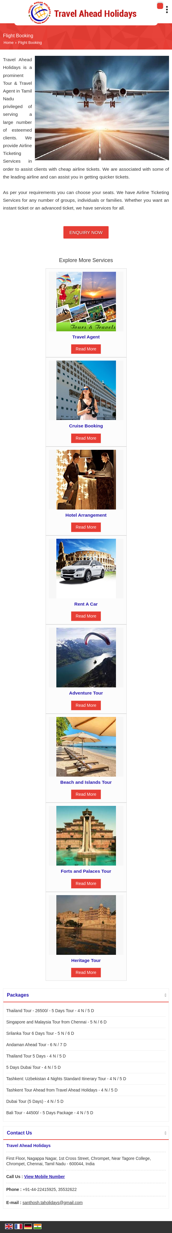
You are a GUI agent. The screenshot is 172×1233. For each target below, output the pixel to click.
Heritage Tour (86, 960)
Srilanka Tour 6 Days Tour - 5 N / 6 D (40, 1033)
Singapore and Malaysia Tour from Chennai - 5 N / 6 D (56, 1022)
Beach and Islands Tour (85, 782)
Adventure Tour (86, 692)
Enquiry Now (86, 232)
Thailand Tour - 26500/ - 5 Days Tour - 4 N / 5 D (50, 1010)
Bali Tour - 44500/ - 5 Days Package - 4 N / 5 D (49, 1112)
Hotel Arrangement (86, 515)
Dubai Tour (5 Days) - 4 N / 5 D (34, 1101)
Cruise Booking (86, 425)
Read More (86, 349)
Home (9, 43)
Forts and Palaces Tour (86, 871)
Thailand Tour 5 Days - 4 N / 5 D (36, 1056)
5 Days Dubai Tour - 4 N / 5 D (33, 1067)
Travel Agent (86, 336)
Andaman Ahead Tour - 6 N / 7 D (36, 1044)
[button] (44, 1176)
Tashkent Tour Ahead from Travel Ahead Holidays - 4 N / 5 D (61, 1090)
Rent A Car (85, 604)
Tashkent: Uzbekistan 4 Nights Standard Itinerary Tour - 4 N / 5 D (66, 1078)
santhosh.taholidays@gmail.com (52, 1202)
